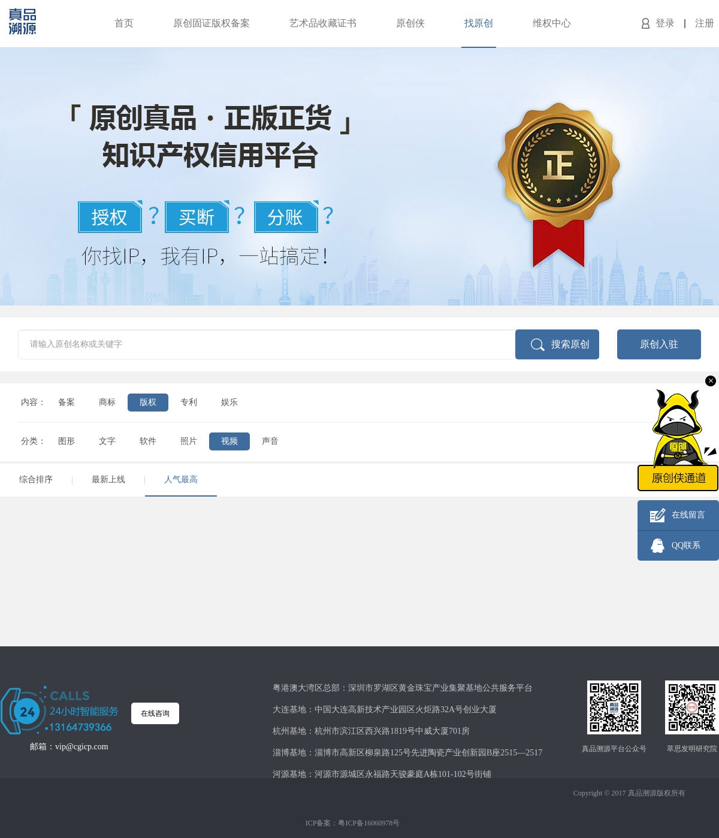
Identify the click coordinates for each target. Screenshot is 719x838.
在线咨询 (155, 713)
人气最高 (181, 479)
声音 (270, 441)
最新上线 (108, 479)
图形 (66, 441)
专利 (188, 402)
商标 (107, 402)
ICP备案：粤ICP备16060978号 (353, 823)
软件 (148, 441)
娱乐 (229, 402)
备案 (66, 402)
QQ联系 (686, 545)
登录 (665, 23)
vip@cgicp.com (81, 746)
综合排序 (36, 479)
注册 (704, 23)
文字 (107, 441)
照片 (188, 441)
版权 (148, 402)
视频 (229, 441)
